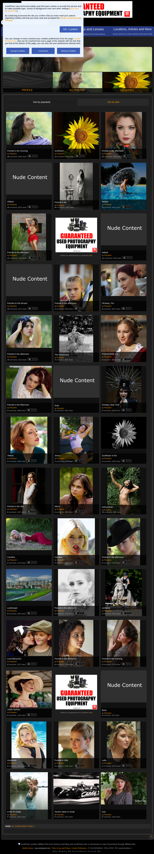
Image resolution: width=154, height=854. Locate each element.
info (90, 255)
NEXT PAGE (29, 826)
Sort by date (113, 102)
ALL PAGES (16, 826)
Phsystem (13, 154)
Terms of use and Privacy (61, 848)
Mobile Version (27, 848)
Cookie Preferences (79, 848)
